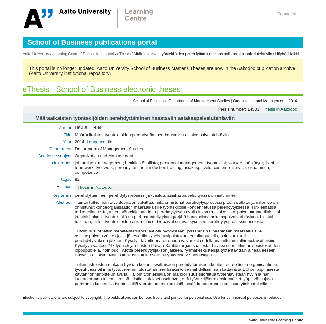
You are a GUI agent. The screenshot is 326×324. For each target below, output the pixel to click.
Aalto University (36, 54)
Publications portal (98, 54)
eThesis (124, 54)
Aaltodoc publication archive (266, 68)
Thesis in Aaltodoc (280, 109)
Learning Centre (66, 54)
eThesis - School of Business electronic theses (102, 89)
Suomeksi (286, 13)
